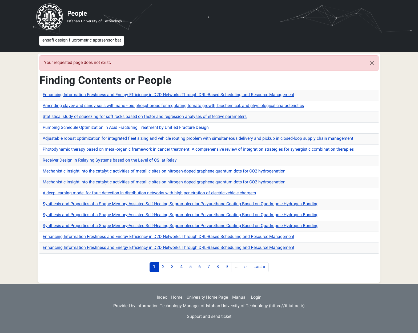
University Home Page (207, 297)
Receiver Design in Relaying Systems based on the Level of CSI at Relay (110, 160)
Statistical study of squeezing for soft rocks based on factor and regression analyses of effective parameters (145, 117)
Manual (239, 297)
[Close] (371, 63)
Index (162, 297)
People (77, 14)
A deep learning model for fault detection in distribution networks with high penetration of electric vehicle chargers (149, 193)
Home (176, 297)
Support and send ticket (209, 317)
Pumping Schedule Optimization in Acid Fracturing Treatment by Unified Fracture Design (126, 128)
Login (256, 297)
